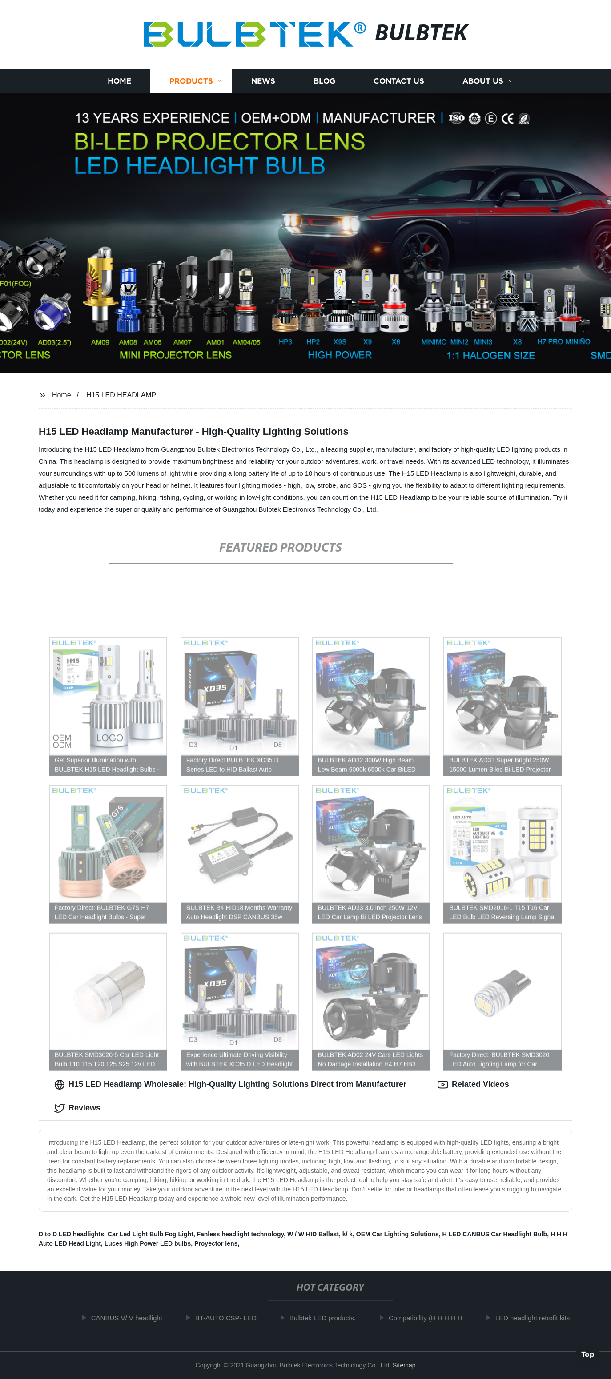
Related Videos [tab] (473, 1084)
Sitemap (404, 1365)
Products (191, 81)
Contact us (399, 81)
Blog (324, 81)
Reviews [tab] (77, 1108)
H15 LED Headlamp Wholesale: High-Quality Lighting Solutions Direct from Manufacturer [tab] (230, 1084)
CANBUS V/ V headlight (130, 1318)
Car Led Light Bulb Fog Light (150, 1234)
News (263, 81)
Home (119, 81)
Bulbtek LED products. (326, 1318)
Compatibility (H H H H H (429, 1318)
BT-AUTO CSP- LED (229, 1318)
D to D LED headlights (71, 1234)
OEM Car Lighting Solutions (397, 1234)
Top (588, 1355)
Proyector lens (215, 1243)
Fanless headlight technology (240, 1234)
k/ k (347, 1234)
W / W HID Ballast (313, 1234)
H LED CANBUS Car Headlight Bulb (494, 1234)
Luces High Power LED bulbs (148, 1243)
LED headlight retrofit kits (536, 1318)
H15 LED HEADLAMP (121, 395)
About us (482, 81)
